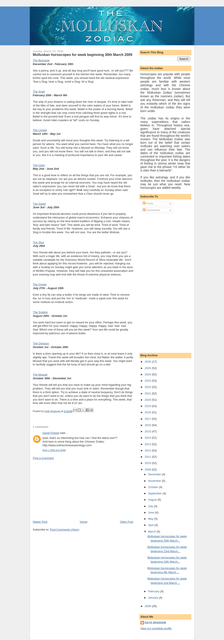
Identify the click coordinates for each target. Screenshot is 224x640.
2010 (148, 463)
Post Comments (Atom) (64, 529)
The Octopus (41, 343)
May (151, 518)
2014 (148, 437)
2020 (148, 399)
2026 (148, 361)
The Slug (38, 242)
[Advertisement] (65, 489)
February (154, 591)
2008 (148, 606)
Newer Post (40, 521)
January (153, 597)
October (153, 487)
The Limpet (40, 130)
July (151, 506)
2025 (148, 368)
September (155, 493)
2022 (148, 387)
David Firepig (51, 433)
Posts (148, 203)
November (155, 480)
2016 (148, 425)
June (151, 512)
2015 (148, 431)
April (151, 525)
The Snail (39, 91)
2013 (148, 444)
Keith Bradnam (155, 622)
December (155, 474)
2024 (148, 374)
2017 (148, 418)
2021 (148, 393)
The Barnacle (41, 60)
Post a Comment (43, 458)
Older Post (126, 521)
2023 (148, 380)
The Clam (39, 165)
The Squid (39, 203)
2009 (148, 469)
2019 (148, 406)
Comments (151, 210)
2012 (148, 450)
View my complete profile (156, 628)
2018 (148, 412)
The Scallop (40, 312)
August (153, 499)
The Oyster (40, 284)
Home (83, 521)
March (152, 531)
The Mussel (40, 374)
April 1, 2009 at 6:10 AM (54, 450)
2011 (148, 456)
